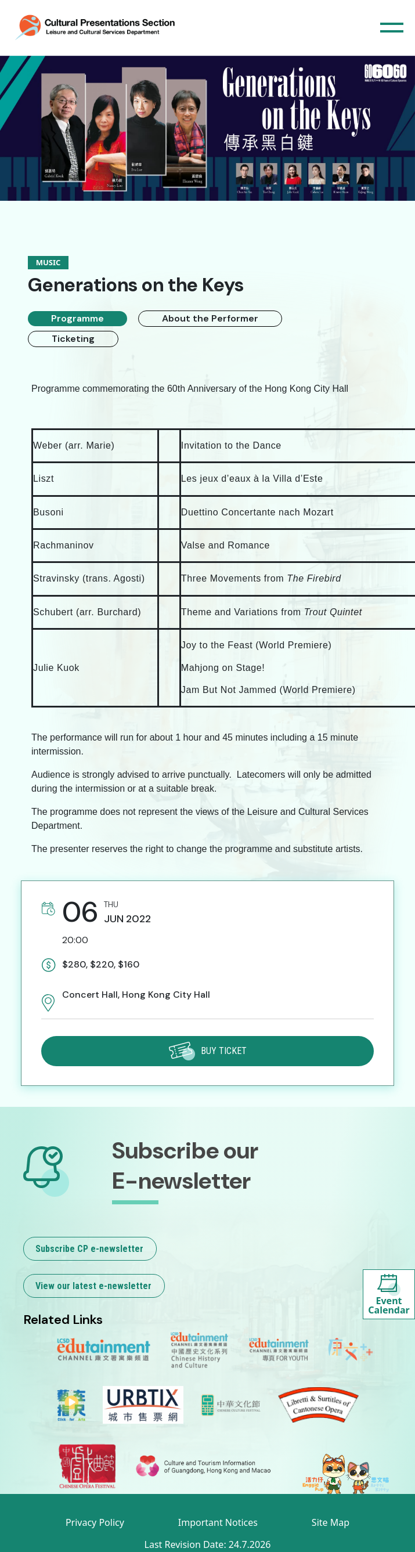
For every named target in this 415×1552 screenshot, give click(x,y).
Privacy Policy (95, 1522)
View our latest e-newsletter (93, 1285)
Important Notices (218, 1522)
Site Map (330, 1522)
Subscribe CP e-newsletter (89, 1248)
